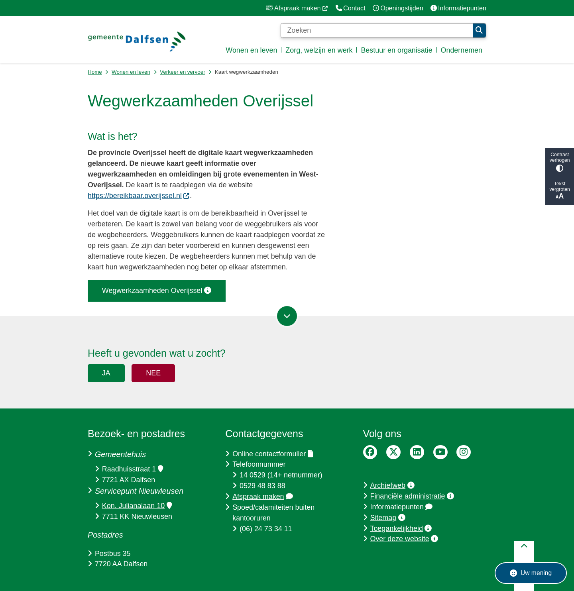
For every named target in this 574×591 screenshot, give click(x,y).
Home (95, 72)
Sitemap (387, 518)
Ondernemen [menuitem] (462, 50)
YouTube (440, 452)
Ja (106, 373)
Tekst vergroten (559, 190)
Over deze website (404, 539)
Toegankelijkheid (401, 528)
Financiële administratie (412, 496)
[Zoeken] (376, 31)
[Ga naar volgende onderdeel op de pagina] (287, 316)
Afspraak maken (262, 497)
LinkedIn (417, 452)
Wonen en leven (131, 72)
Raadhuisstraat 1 (132, 469)
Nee (153, 373)
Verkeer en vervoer (182, 72)
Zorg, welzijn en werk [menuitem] (318, 50)
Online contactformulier (272, 454)
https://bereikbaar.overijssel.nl (139, 196)
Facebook (370, 452)
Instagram (463, 452)
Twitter (393, 452)
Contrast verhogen (559, 162)
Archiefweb (392, 485)
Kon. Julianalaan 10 (137, 506)
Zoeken (479, 30)
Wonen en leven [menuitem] (251, 50)
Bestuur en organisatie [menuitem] (396, 50)
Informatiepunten (401, 507)
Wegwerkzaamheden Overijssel (156, 291)
